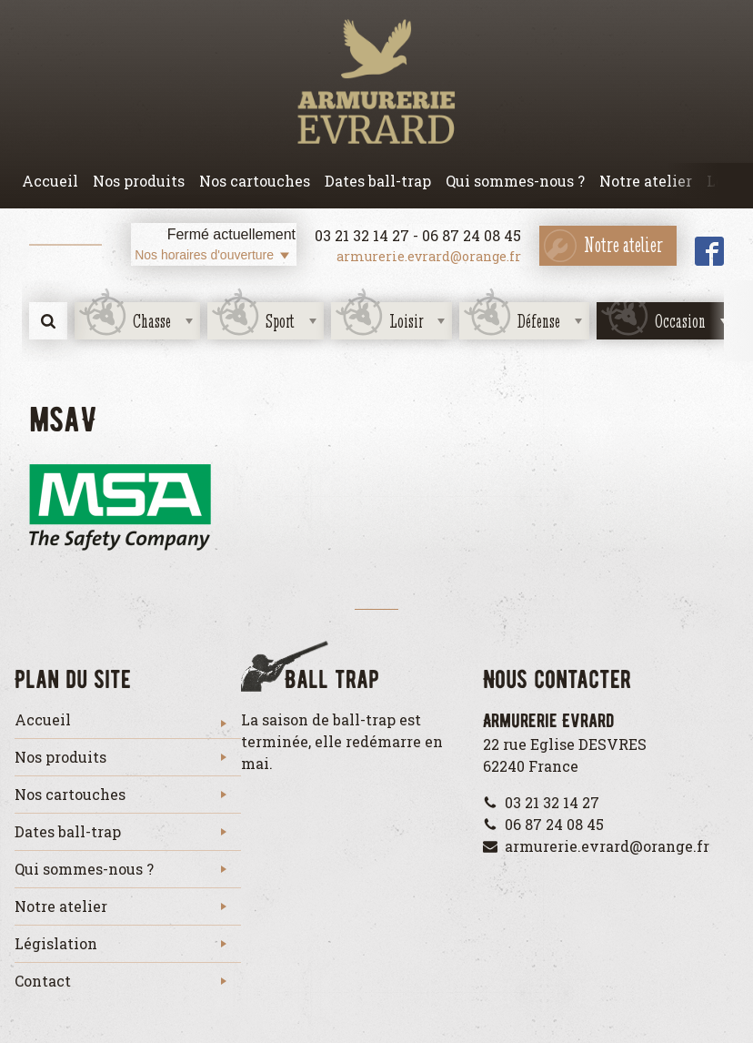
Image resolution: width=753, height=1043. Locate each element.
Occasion (680, 320)
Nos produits (139, 180)
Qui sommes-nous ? (515, 180)
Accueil (50, 180)
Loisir (406, 320)
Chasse (152, 320)
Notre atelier (645, 180)
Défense (538, 320)
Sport (280, 320)
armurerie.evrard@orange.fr (428, 256)
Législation (56, 943)
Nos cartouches (254, 180)
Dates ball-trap (378, 180)
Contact (43, 980)
